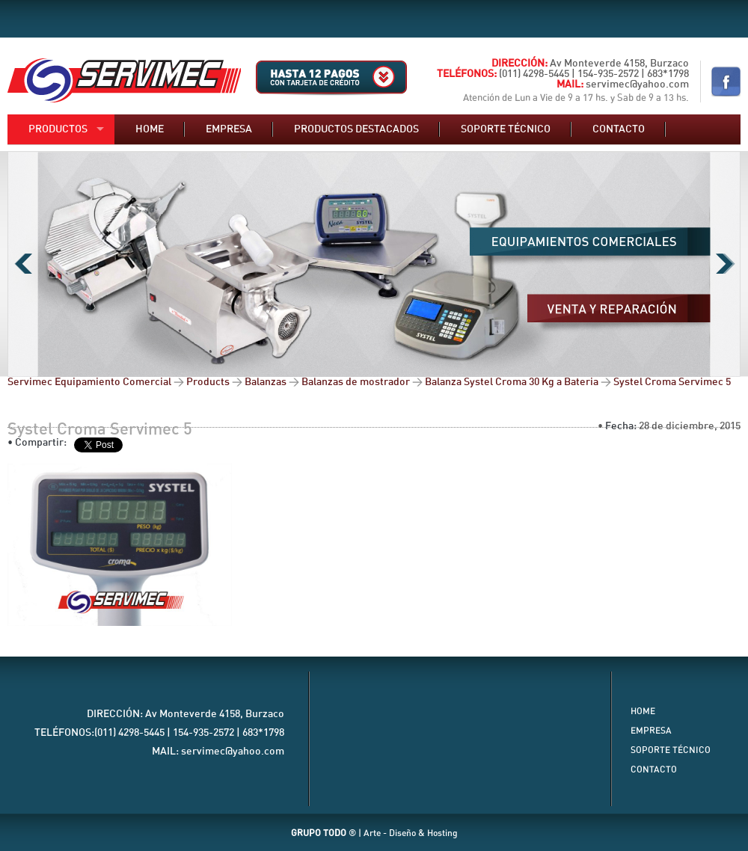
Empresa (229, 129)
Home (149, 129)
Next (725, 264)
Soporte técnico (506, 129)
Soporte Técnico (671, 750)
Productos (58, 129)
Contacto (618, 129)
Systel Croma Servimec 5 (99, 429)
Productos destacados (356, 129)
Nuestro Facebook (726, 81)
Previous (22, 264)
